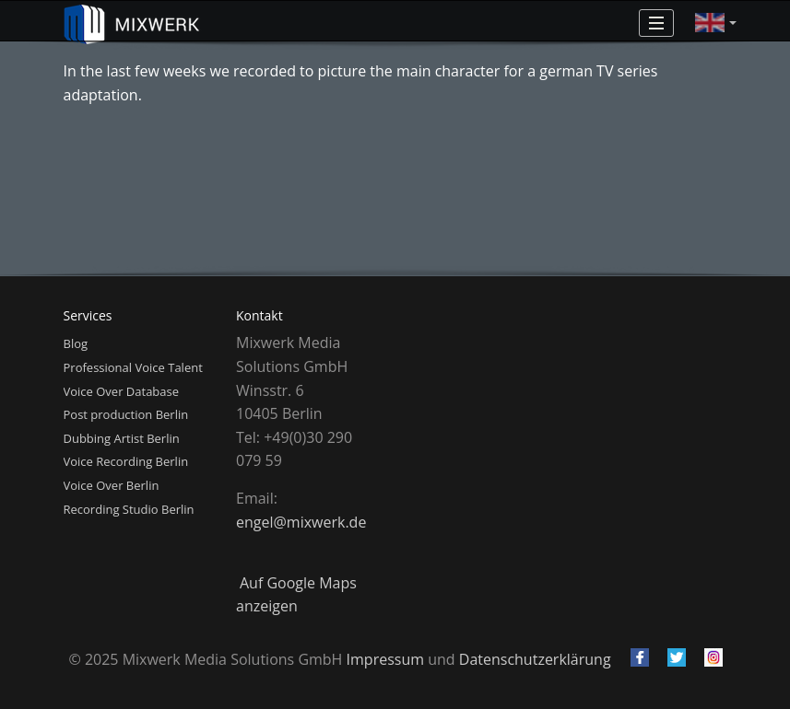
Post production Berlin (126, 414)
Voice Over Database (122, 391)
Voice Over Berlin (111, 485)
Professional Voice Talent (133, 367)
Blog (76, 343)
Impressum (385, 659)
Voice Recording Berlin (126, 461)
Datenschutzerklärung (535, 659)
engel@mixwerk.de (301, 522)
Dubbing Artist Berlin (122, 438)
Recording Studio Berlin (129, 509)
